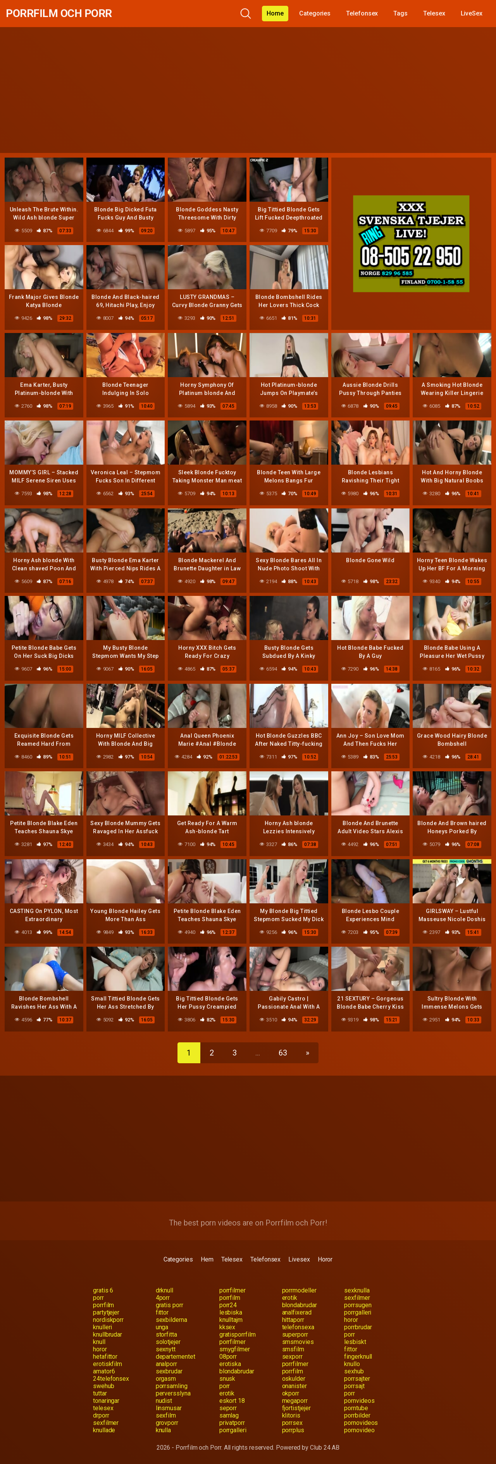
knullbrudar (107, 1334)
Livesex (299, 1259)
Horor (325, 1259)
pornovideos (361, 1422)
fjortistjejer (296, 1408)
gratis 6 (103, 1290)
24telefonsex (111, 1378)
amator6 (104, 1371)
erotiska (230, 1364)
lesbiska (230, 1312)
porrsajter (357, 1378)
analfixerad (297, 1312)
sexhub (354, 1371)
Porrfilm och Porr (59, 13)
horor (351, 1319)
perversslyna (173, 1393)
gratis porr (169, 1305)
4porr (163, 1297)
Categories (315, 13)
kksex (227, 1327)
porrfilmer (232, 1290)
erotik (290, 1297)
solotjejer (168, 1342)
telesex (103, 1408)
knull (99, 1342)
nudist (164, 1400)
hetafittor (105, 1356)
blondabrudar (299, 1305)
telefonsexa (298, 1327)
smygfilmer (234, 1349)
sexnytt (166, 1349)
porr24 (228, 1305)
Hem (207, 1259)
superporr (295, 1334)
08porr (228, 1356)
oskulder (293, 1378)
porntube (356, 1408)
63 (283, 1052)
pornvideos (359, 1400)
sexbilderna (171, 1319)
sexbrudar (169, 1371)
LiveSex (471, 13)
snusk (227, 1378)
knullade (104, 1430)
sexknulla (356, 1290)
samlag (229, 1415)
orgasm (166, 1378)
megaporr (295, 1400)
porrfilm (229, 1297)
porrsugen (357, 1305)
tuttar (100, 1393)
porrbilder (357, 1415)
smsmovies (298, 1342)
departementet (175, 1356)
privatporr (232, 1422)
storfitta (166, 1334)
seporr (228, 1408)
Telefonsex (362, 13)
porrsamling (172, 1386)
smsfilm (293, 1349)
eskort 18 (232, 1400)
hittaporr (293, 1319)
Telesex (434, 13)
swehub (103, 1386)
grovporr (167, 1422)
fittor (162, 1312)
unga (162, 1327)
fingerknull (358, 1356)
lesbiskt (355, 1342)
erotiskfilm (107, 1364)
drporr (101, 1415)
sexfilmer (357, 1297)
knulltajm (231, 1319)
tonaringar (106, 1400)
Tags (400, 13)
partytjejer (106, 1312)
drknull (164, 1290)
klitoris (291, 1415)
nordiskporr (108, 1319)
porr (98, 1297)
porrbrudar (358, 1327)
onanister (294, 1386)
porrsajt (354, 1386)
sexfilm (166, 1415)
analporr (166, 1364)
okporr (291, 1393)
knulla (163, 1430)
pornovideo (359, 1430)
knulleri (102, 1327)
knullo (352, 1364)
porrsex (292, 1422)
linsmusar (169, 1408)
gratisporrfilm (237, 1334)
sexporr (292, 1356)
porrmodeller (299, 1290)
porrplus (293, 1430)
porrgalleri (357, 1312)
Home (275, 13)
